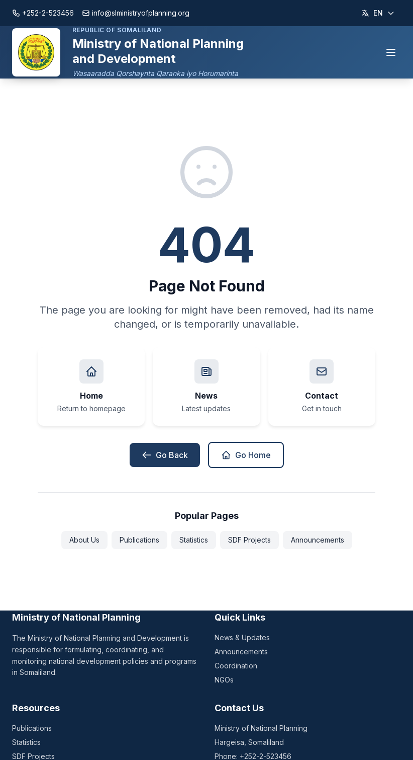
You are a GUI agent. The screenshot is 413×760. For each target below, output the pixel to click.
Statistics (193, 540)
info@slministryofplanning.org (135, 13)
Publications (139, 540)
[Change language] (378, 13)
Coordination (236, 665)
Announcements (317, 540)
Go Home (246, 455)
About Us (84, 540)
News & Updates (242, 637)
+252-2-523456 (43, 13)
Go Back (165, 455)
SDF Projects (249, 540)
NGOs (224, 679)
